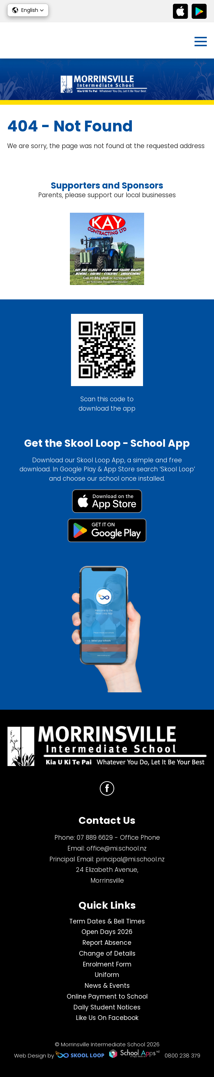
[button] (28, 10)
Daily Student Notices (107, 1007)
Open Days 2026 (107, 931)
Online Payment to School (107, 996)
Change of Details (107, 953)
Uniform (107, 974)
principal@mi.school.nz (130, 859)
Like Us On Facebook (107, 1017)
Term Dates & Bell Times (107, 921)
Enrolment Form (107, 964)
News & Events (107, 985)
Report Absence (107, 942)
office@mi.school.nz (116, 848)
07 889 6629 (95, 837)
